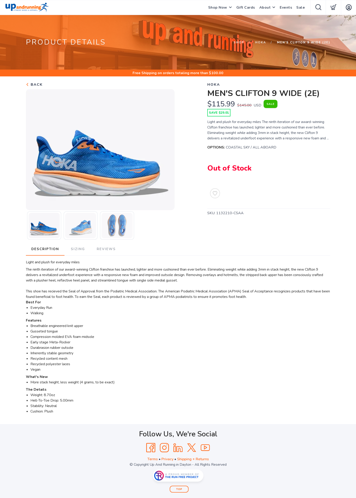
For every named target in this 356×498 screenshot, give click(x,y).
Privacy (167, 459)
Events (286, 7)
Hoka (260, 42)
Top (179, 489)
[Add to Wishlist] (215, 193)
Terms (152, 459)
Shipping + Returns (193, 459)
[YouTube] (205, 448)
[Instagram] (164, 448)
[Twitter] (191, 448)
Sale (300, 7)
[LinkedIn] (178, 448)
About (265, 7)
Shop (239, 42)
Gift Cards (245, 7)
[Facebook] (151, 448)
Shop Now (217, 7)
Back (34, 84)
